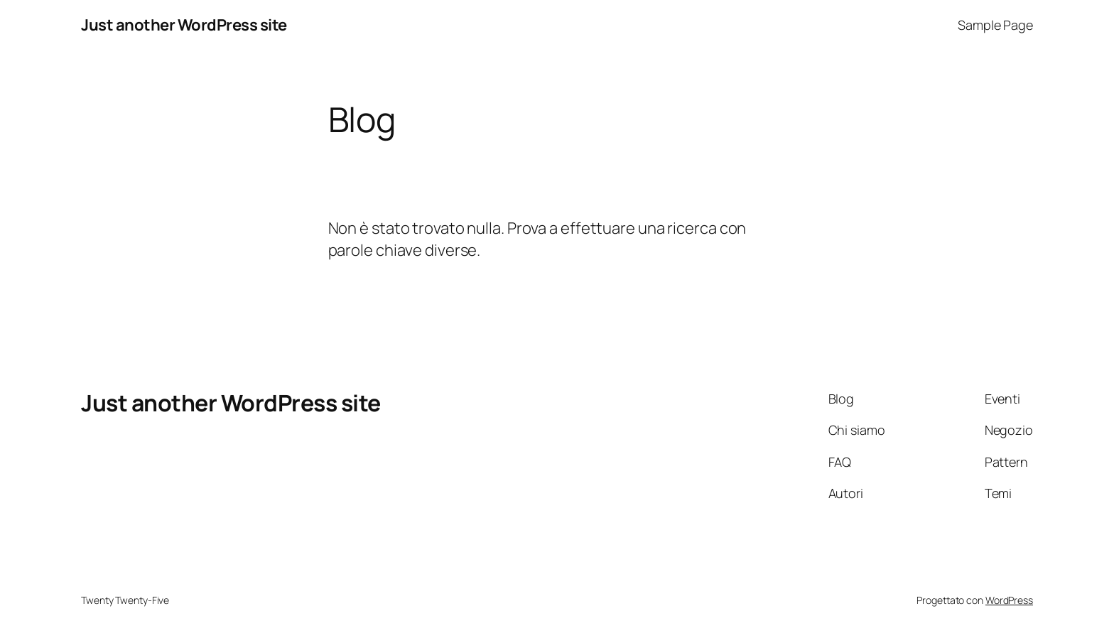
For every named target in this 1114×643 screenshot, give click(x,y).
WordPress (1009, 600)
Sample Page (995, 24)
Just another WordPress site (184, 25)
